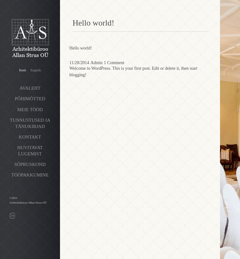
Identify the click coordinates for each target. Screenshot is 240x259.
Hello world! (80, 48)
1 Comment (114, 62)
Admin (96, 62)
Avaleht (30, 88)
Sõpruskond (30, 164)
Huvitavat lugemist (30, 150)
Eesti (22, 70)
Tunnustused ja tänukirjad (30, 123)
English (35, 70)
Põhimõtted (30, 98)
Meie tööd (30, 109)
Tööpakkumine (29, 174)
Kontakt (30, 136)
